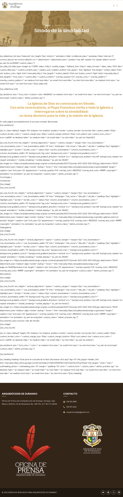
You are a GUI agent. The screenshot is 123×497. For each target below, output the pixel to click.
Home (47, 25)
